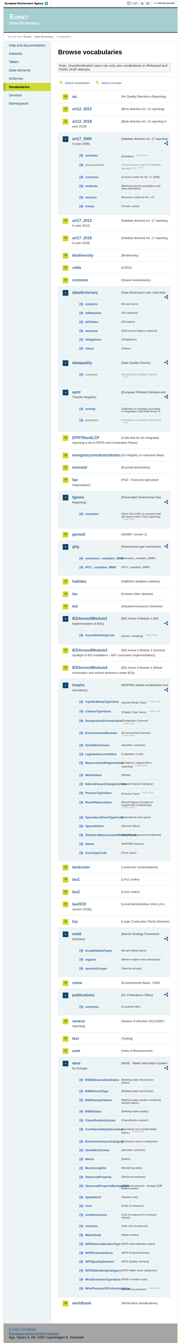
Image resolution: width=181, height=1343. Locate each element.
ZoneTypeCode (96, 853)
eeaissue (91, 331)
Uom (88, 1206)
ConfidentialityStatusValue (102, 1129)
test (75, 1039)
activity (90, 409)
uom (76, 1051)
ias (74, 594)
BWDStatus (93, 1111)
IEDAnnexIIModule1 (89, 618)
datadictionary (85, 293)
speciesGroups (96, 968)
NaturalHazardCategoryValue (102, 784)
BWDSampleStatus (98, 1100)
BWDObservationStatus (102, 1080)
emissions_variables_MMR (102, 558)
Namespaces (19, 103)
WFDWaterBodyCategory (102, 1270)
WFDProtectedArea (99, 1253)
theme (89, 844)
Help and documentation (27, 45)
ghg (75, 547)
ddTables (91, 322)
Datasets (15, 53)
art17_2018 (82, 238)
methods (91, 186)
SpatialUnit (93, 1197)
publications (83, 995)
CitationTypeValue (98, 711)
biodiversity (82, 255)
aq (74, 96)
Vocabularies (19, 87)
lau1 (76, 879)
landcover (81, 867)
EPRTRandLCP (85, 438)
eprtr (76, 392)
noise (77, 983)
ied (75, 606)
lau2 (76, 892)
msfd (76, 934)
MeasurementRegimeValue (102, 763)
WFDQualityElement (99, 1261)
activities (91, 155)
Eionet (27, 36)
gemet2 (78, 534)
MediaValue (93, 775)
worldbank (81, 1303)
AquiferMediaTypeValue (102, 701)
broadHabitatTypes (98, 950)
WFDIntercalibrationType (102, 1244)
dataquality (82, 363)
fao (75, 480)
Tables (14, 62)
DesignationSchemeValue (102, 721)
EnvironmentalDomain (101, 733)
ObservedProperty (98, 1177)
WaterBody (93, 1235)
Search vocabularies (77, 83)
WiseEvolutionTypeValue (102, 1279)
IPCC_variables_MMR (100, 567)
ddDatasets (93, 313)
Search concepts (111, 83)
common (80, 280)
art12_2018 (82, 121)
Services (15, 95)
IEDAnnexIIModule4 (89, 668)
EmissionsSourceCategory (102, 1141)
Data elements (20, 70)
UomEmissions (96, 1215)
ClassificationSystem (100, 1120)
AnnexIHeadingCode (100, 635)
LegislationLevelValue (101, 754)
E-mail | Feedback (22, 1329)
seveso (78, 1021)
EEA (28, 3)
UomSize (91, 1226)
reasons (91, 197)
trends (89, 206)
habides (79, 581)
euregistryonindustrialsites (96, 455)
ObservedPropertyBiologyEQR (102, 1186)
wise (76, 1063)
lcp (75, 921)
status (89, 348)
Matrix (89, 1159)
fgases (78, 497)
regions (90, 959)
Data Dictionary (44, 36)
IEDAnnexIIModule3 (89, 650)
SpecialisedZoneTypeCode (102, 817)
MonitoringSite (95, 1168)
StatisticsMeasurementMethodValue (102, 835)
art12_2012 (82, 109)
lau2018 (79, 904)
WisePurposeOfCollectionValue (102, 1288)
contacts (91, 304)
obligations (93, 339)
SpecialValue (94, 826)
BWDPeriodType (96, 1091)
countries (92, 177)
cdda (76, 268)
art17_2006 (82, 139)
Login (134, 3)
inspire (78, 685)
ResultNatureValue (98, 802)
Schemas (16, 78)
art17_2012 (82, 221)
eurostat (79, 467)
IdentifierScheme (97, 745)
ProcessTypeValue (98, 793)
